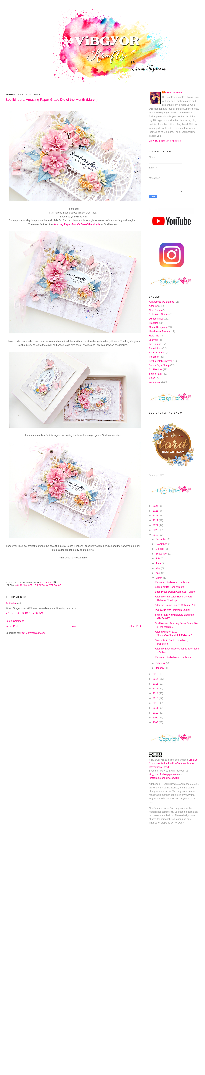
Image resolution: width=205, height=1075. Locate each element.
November (161, 544)
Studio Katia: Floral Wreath (169, 587)
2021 (156, 525)
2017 (156, 679)
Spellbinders (36, 585)
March (159, 578)
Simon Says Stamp (159, 365)
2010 (156, 712)
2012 (156, 703)
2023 (156, 515)
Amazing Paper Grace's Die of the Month (76, 224)
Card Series (155, 310)
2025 (156, 510)
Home (74, 626)
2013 (156, 698)
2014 (156, 693)
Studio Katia (155, 373)
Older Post (135, 626)
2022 (156, 520)
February (161, 663)
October (160, 549)
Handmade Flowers (159, 331)
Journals (21, 585)
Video (152, 378)
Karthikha (11, 603)
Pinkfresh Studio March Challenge (173, 657)
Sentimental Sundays (160, 361)
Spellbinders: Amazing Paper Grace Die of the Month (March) (52, 99)
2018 (156, 674)
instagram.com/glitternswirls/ (164, 778)
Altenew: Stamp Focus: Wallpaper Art (175, 605)
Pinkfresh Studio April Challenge (172, 582)
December (161, 539)
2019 (156, 535)
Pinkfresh (154, 357)
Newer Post (12, 626)
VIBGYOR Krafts (158, 760)
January (160, 668)
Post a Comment (15, 621)
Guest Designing (158, 327)
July (158, 558)
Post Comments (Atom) (33, 633)
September (162, 553)
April (158, 573)
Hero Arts (154, 335)
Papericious (155, 348)
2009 (156, 717)
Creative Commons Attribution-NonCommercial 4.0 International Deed (173, 763)
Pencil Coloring (157, 352)
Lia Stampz (155, 344)
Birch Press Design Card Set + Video (175, 592)
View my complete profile (165, 141)
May (158, 568)
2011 (156, 708)
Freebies (153, 323)
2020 (156, 530)
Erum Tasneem (174, 92)
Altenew (153, 306)
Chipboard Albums (159, 314)
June (158, 563)
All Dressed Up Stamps (161, 301)
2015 (156, 688)
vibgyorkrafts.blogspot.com (163, 774)
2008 (156, 722)
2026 (156, 506)
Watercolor (53, 585)
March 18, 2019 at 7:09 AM (24, 613)
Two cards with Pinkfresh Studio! (172, 610)
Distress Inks (156, 318)
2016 (156, 683)
